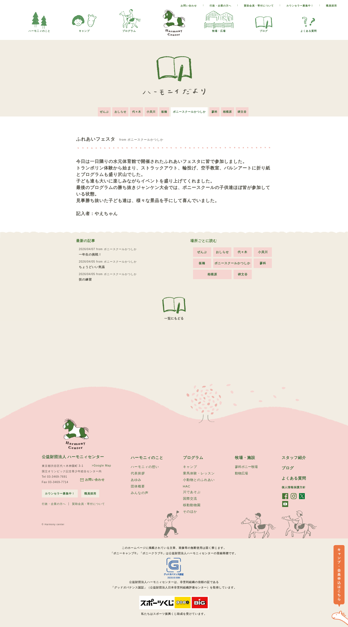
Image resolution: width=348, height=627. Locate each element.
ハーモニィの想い (145, 465)
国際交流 (190, 498)
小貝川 (149, 109)
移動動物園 (192, 505)
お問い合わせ (189, 5)
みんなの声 (139, 492)
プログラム (129, 29)
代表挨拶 (138, 472)
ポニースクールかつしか (190, 109)
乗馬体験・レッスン (199, 472)
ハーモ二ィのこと (39, 29)
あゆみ (136, 479)
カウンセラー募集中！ (299, 5)
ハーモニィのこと (147, 456)
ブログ (264, 29)
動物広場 (241, 472)
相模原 (231, 109)
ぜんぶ (98, 109)
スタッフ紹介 (294, 456)
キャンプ (84, 29)
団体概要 (138, 486)
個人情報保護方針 (294, 486)
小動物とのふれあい (199, 479)
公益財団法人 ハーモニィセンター (73, 455)
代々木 (133, 109)
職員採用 (331, 5)
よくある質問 (309, 29)
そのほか (190, 512)
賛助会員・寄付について (259, 5)
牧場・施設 (245, 456)
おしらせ (116, 109)
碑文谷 (247, 109)
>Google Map (100, 463)
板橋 (164, 109)
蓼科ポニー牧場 (246, 465)
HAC (187, 485)
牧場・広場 (219, 29)
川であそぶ (192, 492)
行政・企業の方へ (220, 5)
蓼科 (217, 109)
